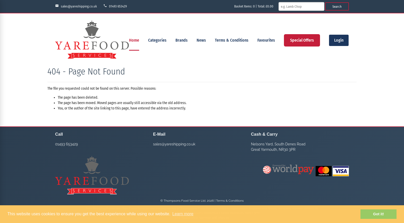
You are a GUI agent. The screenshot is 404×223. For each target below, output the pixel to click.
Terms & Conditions (231, 40)
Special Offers (302, 40)
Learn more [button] (182, 214)
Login (338, 40)
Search (337, 6)
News (201, 40)
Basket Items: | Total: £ (253, 6)
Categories (157, 40)
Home (134, 40)
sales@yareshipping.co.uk (76, 6)
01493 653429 (115, 6)
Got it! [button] (378, 214)
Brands (181, 40)
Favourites (266, 40)
